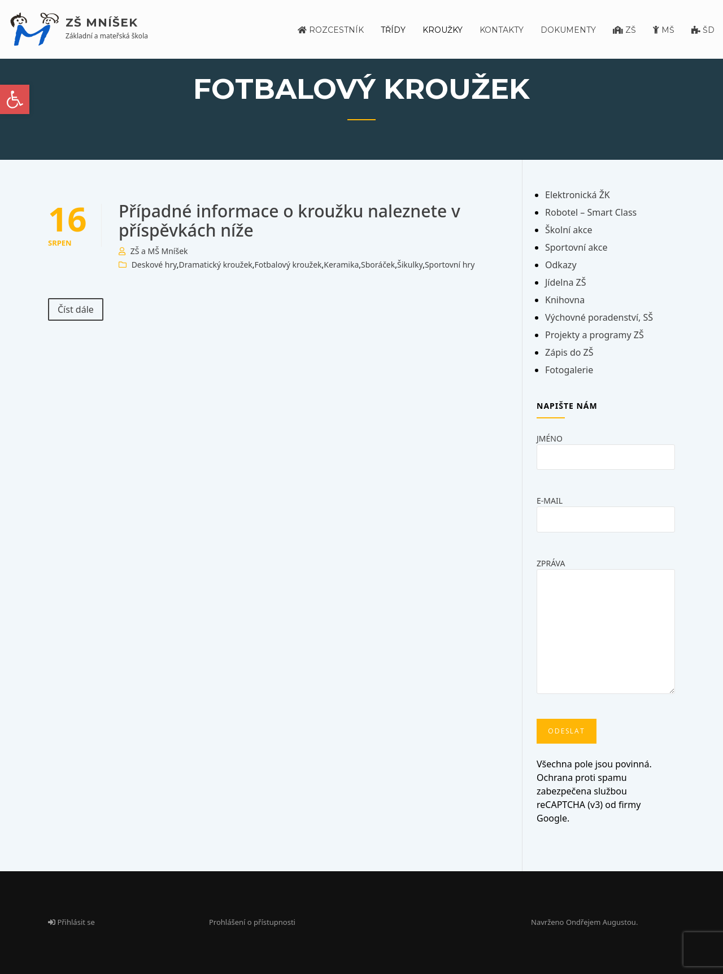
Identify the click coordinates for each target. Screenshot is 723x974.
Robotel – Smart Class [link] (591, 212)
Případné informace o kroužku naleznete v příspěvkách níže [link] (289, 220)
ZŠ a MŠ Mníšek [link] (159, 251)
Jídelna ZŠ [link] (565, 282)
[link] (14, 99)
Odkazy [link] (561, 265)
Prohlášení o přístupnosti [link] (252, 922)
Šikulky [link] (410, 264)
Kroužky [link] (443, 30)
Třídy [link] (393, 30)
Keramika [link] (341, 264)
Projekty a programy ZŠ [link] (594, 335)
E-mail (606, 509)
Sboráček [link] (378, 264)
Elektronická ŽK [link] (577, 195)
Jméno (606, 447)
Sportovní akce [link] (576, 247)
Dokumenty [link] (568, 30)
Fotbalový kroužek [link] (288, 264)
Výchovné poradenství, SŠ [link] (599, 317)
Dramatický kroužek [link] (215, 264)
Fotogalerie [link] (569, 370)
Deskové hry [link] (154, 264)
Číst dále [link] (76, 309)
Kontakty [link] (502, 30)
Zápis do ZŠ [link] (569, 352)
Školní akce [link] (569, 230)
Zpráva (606, 630)
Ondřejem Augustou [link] (601, 922)
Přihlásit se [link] (71, 922)
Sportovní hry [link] (449, 264)
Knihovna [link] (565, 300)
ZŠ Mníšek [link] (102, 22)
